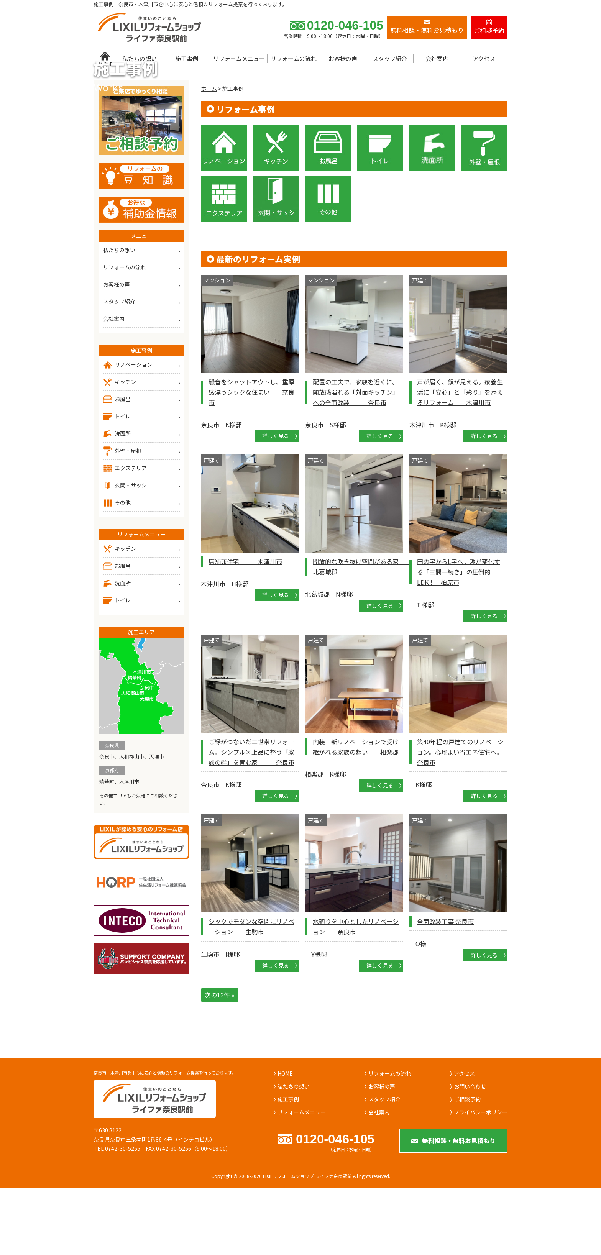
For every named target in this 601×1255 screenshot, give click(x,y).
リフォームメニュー (239, 58)
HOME (285, 1138)
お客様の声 (342, 58)
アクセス (484, 58)
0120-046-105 (336, 25)
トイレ (117, 481)
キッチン (119, 446)
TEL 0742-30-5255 (117, 1213)
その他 (117, 567)
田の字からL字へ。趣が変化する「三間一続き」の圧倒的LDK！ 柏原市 (458, 636)
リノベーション (127, 429)
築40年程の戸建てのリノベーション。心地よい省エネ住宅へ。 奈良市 (461, 816)
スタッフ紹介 (390, 58)
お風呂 (117, 464)
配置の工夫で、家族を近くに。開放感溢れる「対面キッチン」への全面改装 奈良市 (356, 456)
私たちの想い (139, 58)
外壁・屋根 (122, 515)
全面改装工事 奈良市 (445, 986)
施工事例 (186, 58)
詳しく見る (275, 500)
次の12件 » (220, 1059)
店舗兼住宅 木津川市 (245, 626)
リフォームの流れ (294, 58)
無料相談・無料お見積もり (453, 1206)
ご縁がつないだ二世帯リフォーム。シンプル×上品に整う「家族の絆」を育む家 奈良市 (251, 816)
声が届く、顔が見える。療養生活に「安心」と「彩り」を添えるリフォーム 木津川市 (460, 456)
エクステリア (125, 533)
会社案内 (436, 58)
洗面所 (117, 498)
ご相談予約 (467, 1164)
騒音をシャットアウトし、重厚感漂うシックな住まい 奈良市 (251, 456)
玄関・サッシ (125, 550)
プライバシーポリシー (480, 1177)
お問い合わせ (470, 1151)
